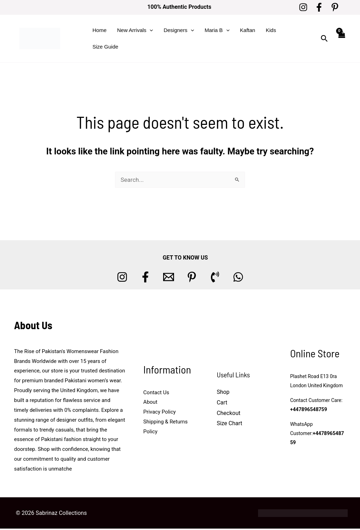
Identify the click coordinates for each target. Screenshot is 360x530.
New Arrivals (135, 30)
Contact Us (156, 392)
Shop (223, 392)
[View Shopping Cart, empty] (341, 38)
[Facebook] (319, 7)
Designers (178, 30)
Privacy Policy (159, 412)
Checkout (228, 413)
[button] (149, 30)
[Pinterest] (334, 7)
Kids (271, 30)
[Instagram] (303, 7)
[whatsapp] (238, 277)
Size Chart (229, 423)
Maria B (217, 30)
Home (99, 30)
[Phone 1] (215, 277)
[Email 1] (168, 277)
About (150, 402)
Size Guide (105, 47)
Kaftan (247, 30)
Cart (222, 402)
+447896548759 (308, 409)
